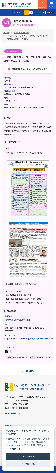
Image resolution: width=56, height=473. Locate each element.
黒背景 (49, 12)
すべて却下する (28, 464)
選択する (16, 448)
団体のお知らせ (21, 32)
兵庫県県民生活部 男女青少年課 (17, 319)
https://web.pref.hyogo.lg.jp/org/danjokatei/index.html (28, 338)
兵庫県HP (19, 284)
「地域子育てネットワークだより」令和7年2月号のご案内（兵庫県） (28, 37)
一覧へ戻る (29, 371)
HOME (6, 32)
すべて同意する (28, 456)
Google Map (11, 413)
